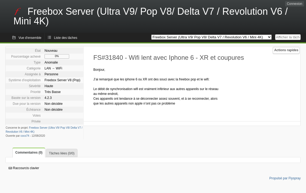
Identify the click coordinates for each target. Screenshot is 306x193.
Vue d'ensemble (30, 38)
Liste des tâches (65, 38)
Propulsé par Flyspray (285, 178)
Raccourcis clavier (24, 168)
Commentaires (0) (28, 152)
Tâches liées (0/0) (61, 153)
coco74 (25, 135)
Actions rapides (286, 50)
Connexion (294, 4)
